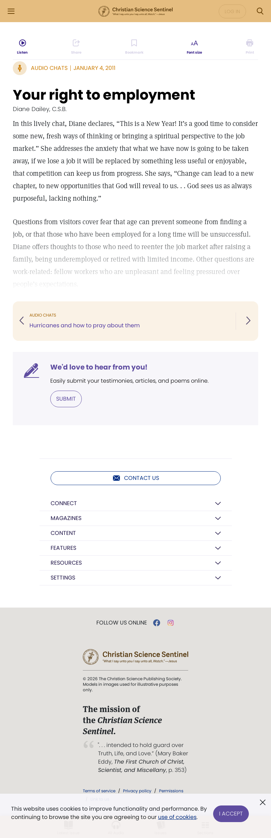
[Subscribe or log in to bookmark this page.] (134, 47)
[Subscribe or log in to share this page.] (76, 47)
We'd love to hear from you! (99, 367)
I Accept (231, 813)
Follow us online (121, 623)
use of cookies (177, 817)
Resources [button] (66, 563)
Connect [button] (64, 503)
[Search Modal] (260, 11)
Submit (66, 399)
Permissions (171, 791)
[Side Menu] (11, 11)
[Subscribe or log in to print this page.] (249, 47)
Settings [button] (63, 578)
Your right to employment (104, 94)
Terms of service (99, 791)
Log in (232, 11)
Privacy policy (137, 791)
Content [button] (63, 533)
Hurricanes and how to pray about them (84, 325)
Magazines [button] (66, 518)
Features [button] (63, 548)
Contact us (135, 478)
